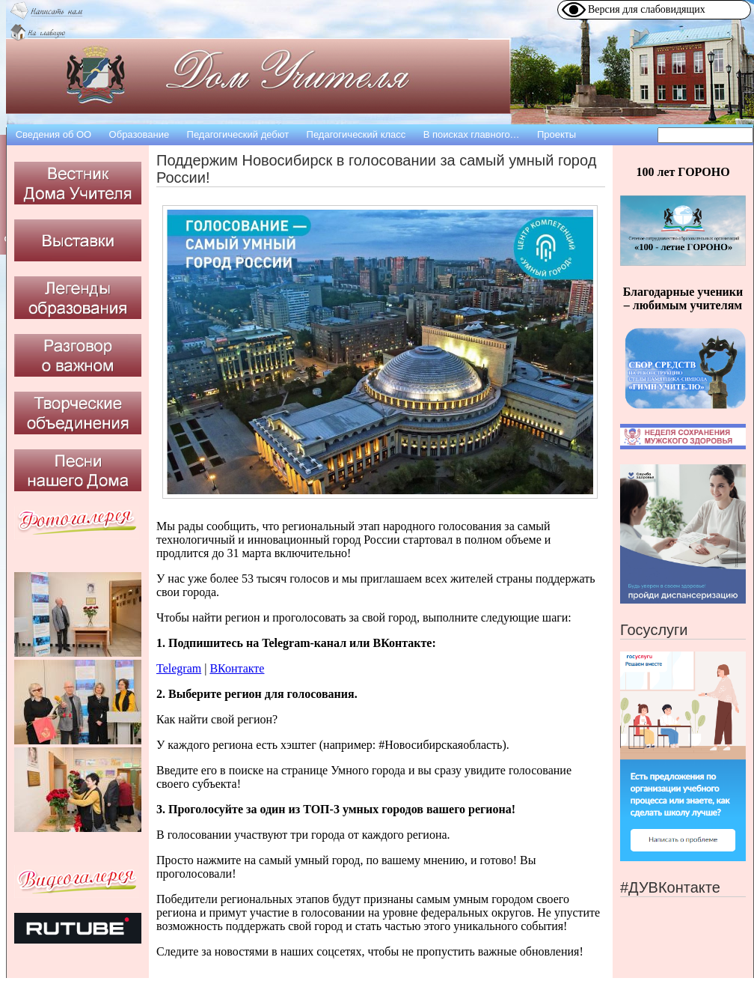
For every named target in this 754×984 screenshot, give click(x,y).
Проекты (556, 134)
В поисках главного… (471, 134)
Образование (139, 134)
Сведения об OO (54, 134)
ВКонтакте (236, 668)
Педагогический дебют (238, 134)
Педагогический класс (356, 134)
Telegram (178, 668)
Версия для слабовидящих (646, 9)
